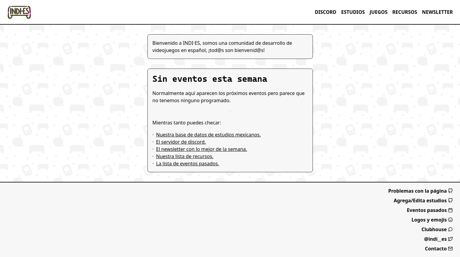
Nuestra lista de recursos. (185, 156)
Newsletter (437, 12)
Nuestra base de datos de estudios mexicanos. (208, 134)
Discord (325, 12)
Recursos (404, 12)
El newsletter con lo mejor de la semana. (201, 149)
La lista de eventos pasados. (187, 163)
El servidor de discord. (181, 142)
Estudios (353, 12)
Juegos (378, 12)
